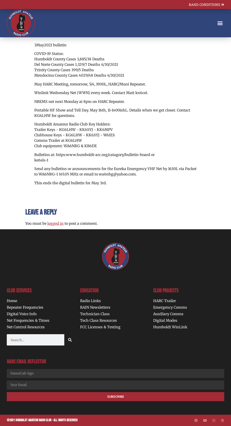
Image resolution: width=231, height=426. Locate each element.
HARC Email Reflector (26, 361)
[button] (220, 23)
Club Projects (165, 290)
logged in (55, 223)
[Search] (70, 340)
